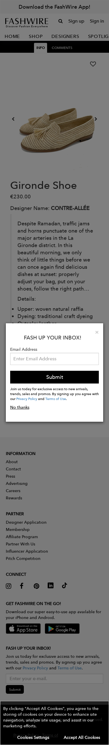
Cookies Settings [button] (33, 737)
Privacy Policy (26, 398)
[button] (54, 723)
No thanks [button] (19, 407)
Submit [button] (54, 377)
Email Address (23, 349)
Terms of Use (55, 398)
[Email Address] (54, 359)
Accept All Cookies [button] (82, 737)
